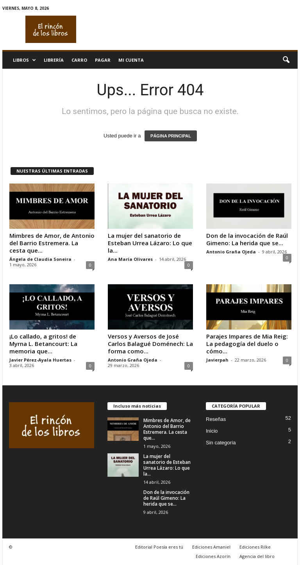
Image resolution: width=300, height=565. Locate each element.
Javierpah (217, 360)
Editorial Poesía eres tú (159, 547)
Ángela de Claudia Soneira (40, 259)
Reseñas (216, 419)
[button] (286, 60)
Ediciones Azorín (213, 556)
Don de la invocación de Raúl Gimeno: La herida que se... (247, 239)
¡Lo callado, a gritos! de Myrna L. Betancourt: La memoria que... (43, 343)
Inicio (212, 431)
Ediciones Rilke (255, 547)
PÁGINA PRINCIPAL (170, 136)
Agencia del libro (257, 556)
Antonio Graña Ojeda (231, 252)
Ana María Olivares (130, 259)
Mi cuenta (131, 60)
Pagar (103, 60)
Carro (79, 60)
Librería (54, 60)
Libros (24, 60)
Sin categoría (221, 443)
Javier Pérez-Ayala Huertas (40, 360)
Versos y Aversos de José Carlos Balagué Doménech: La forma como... (150, 343)
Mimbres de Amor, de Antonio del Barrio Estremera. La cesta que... (52, 243)
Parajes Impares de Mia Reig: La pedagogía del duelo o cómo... (247, 343)
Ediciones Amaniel (211, 547)
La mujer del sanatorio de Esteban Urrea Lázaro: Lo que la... (150, 243)
